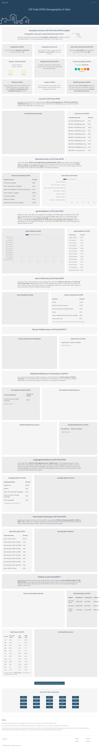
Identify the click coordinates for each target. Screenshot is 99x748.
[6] (60, 574)
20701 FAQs (94, 2)
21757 (49, 694)
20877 (49, 704)
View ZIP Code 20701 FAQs (49, 680)
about (77, 735)
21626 (49, 697)
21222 (75, 700)
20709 (62, 700)
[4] (66, 329)
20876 (75, 704)
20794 (36, 700)
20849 (62, 697)
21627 (75, 697)
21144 (23, 697)
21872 (49, 700)
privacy (88, 738)
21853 (62, 704)
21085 (36, 694)
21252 (23, 694)
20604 (36, 704)
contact (88, 735)
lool (4, 736)
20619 (36, 697)
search (77, 738)
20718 (23, 704)
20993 (62, 694)
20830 (75, 694)
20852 (23, 700)
